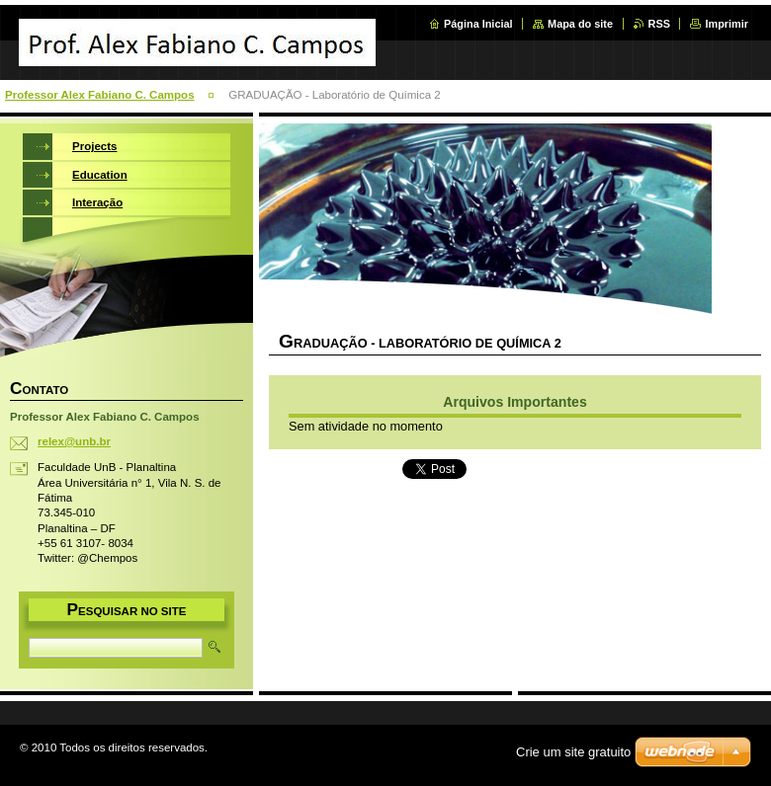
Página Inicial (478, 24)
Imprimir (726, 24)
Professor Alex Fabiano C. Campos (100, 95)
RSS (659, 24)
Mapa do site (580, 24)
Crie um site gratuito (573, 752)
